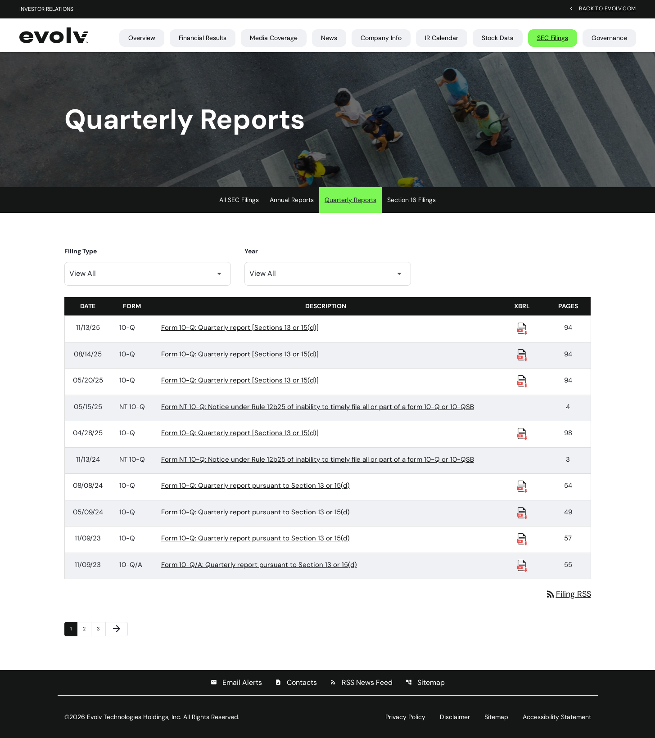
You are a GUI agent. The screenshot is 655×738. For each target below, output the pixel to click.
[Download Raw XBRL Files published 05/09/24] (522, 512)
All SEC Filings (239, 200)
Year (251, 251)
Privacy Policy (405, 717)
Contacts (296, 682)
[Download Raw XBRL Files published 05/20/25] (522, 380)
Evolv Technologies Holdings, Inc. (134, 717)
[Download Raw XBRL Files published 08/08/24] (522, 486)
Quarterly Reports (350, 200)
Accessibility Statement (557, 717)
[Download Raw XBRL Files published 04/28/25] (522, 433)
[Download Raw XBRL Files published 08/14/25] (522, 354)
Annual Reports (292, 200)
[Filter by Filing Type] (147, 274)
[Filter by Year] (327, 274)
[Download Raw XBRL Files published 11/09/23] (522, 538)
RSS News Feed (361, 682)
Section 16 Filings (411, 200)
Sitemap (425, 682)
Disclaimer (455, 717)
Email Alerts (236, 682)
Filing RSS (568, 594)
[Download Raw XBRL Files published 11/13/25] (522, 328)
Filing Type (80, 251)
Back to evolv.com (607, 8)
